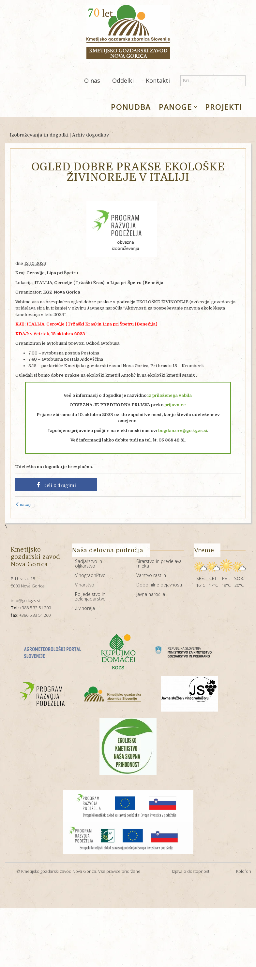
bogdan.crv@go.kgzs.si (182, 430)
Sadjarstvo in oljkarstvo (88, 563)
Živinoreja (85, 608)
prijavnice (175, 404)
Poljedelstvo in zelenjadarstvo (90, 596)
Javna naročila (150, 594)
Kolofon (243, 871)
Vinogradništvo (90, 575)
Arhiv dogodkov (90, 134)
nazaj (23, 504)
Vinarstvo (84, 585)
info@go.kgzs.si (25, 600)
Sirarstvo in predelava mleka (159, 563)
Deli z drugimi (56, 485)
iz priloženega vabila (169, 395)
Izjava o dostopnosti (191, 871)
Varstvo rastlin (151, 575)
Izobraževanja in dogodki (39, 134)
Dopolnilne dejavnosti (159, 585)
